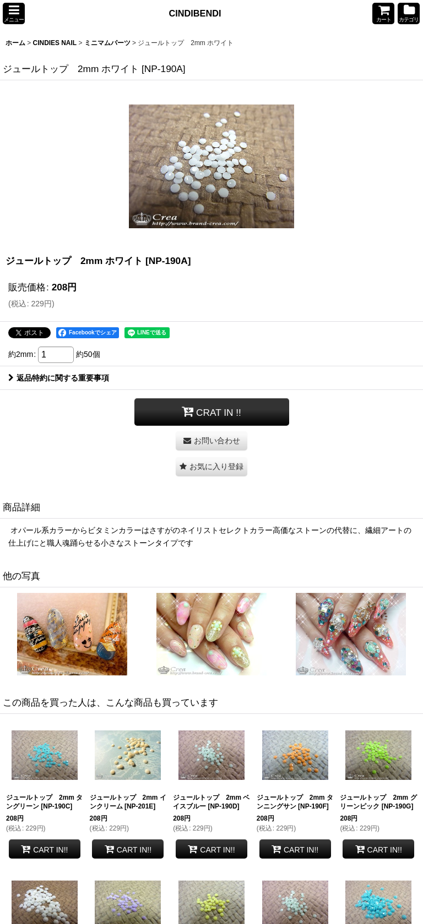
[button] (14, 13)
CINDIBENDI (195, 13)
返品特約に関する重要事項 (58, 377)
